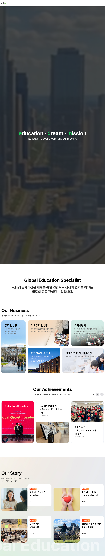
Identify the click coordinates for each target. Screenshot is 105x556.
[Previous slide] (97, 394)
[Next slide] (102, 394)
